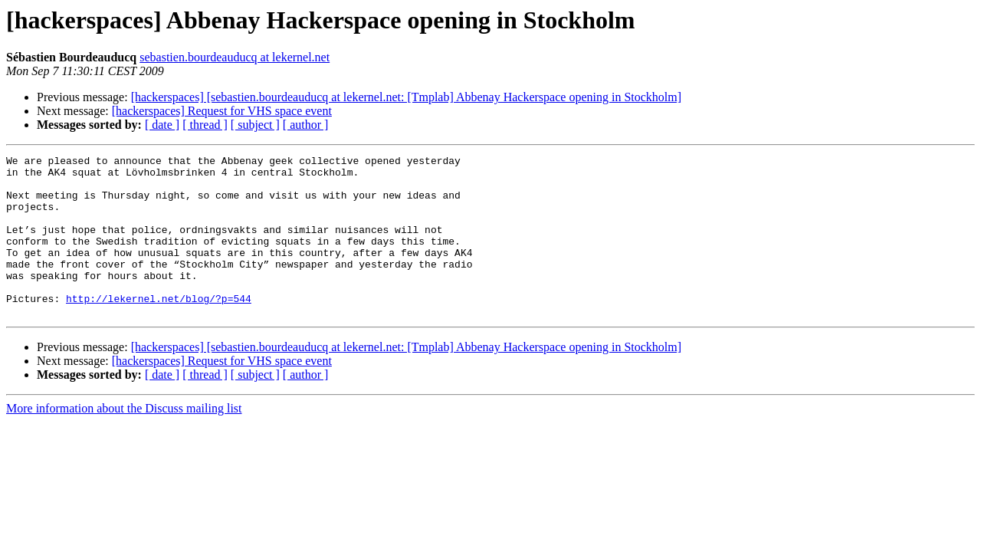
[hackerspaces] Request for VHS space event (222, 110)
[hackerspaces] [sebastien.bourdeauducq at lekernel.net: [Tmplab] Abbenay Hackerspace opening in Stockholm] (406, 97)
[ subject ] (255, 124)
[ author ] (306, 124)
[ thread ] (205, 124)
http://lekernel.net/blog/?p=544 (158, 328)
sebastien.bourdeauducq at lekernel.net (234, 57)
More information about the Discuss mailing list (124, 440)
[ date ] (162, 124)
